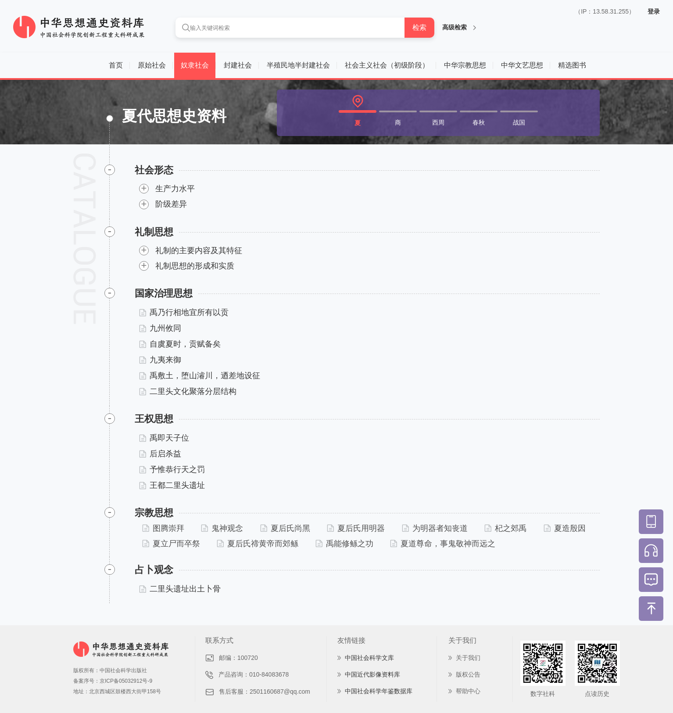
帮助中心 (468, 691)
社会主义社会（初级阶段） (387, 65)
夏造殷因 (565, 528)
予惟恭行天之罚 (172, 469)
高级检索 (459, 27)
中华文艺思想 (522, 65)
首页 (116, 65)
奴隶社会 (195, 65)
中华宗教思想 (465, 65)
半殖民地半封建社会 (298, 65)
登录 (654, 11)
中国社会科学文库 (369, 657)
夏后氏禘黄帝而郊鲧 (257, 543)
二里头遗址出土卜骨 (180, 588)
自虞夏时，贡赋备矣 (180, 344)
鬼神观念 (222, 528)
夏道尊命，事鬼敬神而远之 (442, 543)
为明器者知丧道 (435, 528)
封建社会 (238, 65)
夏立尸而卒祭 (171, 543)
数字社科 (542, 693)
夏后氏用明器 (356, 528)
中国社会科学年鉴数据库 (378, 691)
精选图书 (572, 65)
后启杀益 (160, 453)
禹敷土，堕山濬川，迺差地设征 (199, 375)
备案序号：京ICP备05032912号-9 (112, 681)
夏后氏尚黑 (285, 528)
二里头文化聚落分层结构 (187, 391)
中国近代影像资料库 (372, 674)
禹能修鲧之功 (344, 543)
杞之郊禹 (505, 528)
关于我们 (468, 657)
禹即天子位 (164, 438)
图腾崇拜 (163, 528)
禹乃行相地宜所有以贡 (184, 312)
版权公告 (468, 674)
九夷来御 (160, 359)
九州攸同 (160, 328)
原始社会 (152, 65)
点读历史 (597, 693)
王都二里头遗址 (172, 485)
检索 (419, 27)
